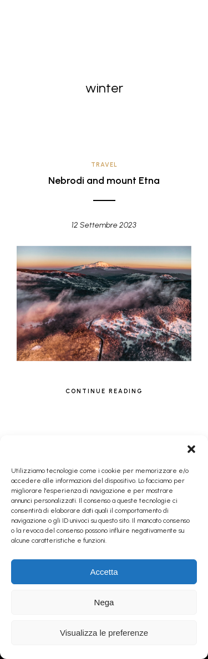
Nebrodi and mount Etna (104, 180)
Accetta (104, 571)
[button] (191, 449)
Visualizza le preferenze (104, 632)
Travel (104, 164)
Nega (104, 602)
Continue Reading (104, 391)
